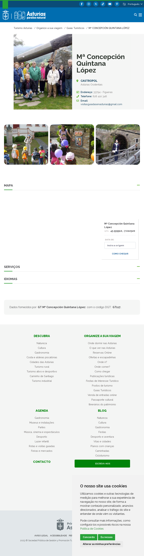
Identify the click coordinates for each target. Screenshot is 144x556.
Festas (102, 432)
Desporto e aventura (102, 436)
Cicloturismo (102, 455)
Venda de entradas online (102, 395)
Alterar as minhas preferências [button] (101, 544)
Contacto (42, 462)
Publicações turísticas (102, 376)
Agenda (42, 410)
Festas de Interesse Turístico (102, 380)
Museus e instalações (41, 422)
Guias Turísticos (102, 390)
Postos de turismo (102, 385)
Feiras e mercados (41, 450)
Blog (102, 410)
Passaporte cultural (102, 399)
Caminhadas (102, 450)
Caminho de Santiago (42, 376)
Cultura (42, 347)
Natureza (42, 343)
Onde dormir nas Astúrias (102, 343)
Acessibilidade (58, 535)
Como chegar (120, 253)
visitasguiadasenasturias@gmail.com (101, 104)
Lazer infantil (42, 441)
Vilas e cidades (102, 441)
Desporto (41, 436)
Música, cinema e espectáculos (42, 432)
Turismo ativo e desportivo (42, 371)
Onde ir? (102, 362)
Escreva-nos (102, 463)
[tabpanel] (26, 146)
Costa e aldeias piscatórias (42, 357)
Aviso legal (41, 535)
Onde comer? (102, 366)
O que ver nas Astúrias (102, 347)
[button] (135, 4)
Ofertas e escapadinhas (102, 357)
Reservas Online (102, 352)
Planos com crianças (102, 446)
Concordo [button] (89, 537)
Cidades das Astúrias (42, 362)
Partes (41, 427)
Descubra (42, 336)
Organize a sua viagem (102, 336)
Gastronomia (42, 352)
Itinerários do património (102, 404)
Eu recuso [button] (106, 537)
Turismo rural (41, 366)
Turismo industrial (42, 380)
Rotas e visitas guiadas (42, 446)
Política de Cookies (92, 528)
